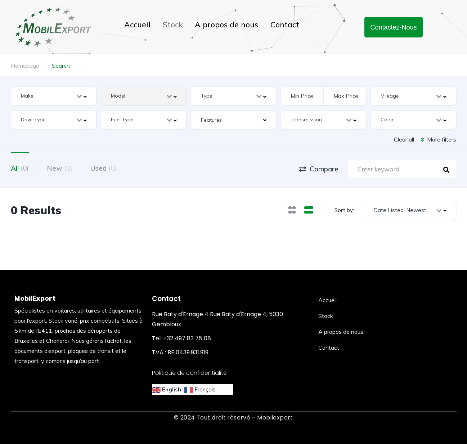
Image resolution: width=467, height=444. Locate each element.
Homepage (25, 65)
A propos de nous (226, 24)
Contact (284, 24)
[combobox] (53, 96)
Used (103, 168)
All (20, 168)
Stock (173, 24)
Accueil (137, 24)
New (59, 168)
